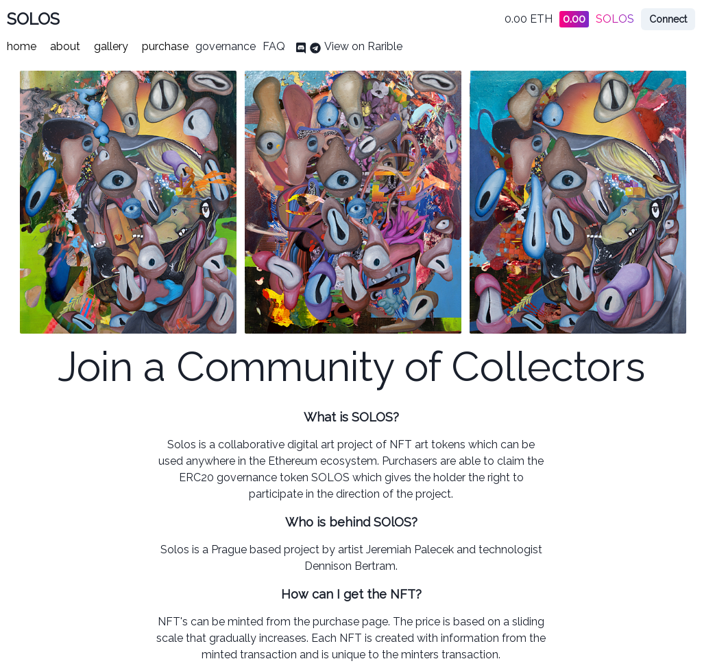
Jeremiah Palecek (410, 549)
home (21, 46)
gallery (111, 46)
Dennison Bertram (350, 566)
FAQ (274, 46)
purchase (165, 46)
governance (225, 46)
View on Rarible (363, 46)
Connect (668, 19)
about (65, 46)
